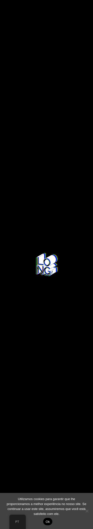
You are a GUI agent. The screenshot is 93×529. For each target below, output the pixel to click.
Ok (48, 522)
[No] (86, 510)
